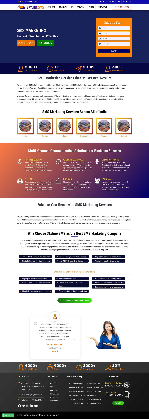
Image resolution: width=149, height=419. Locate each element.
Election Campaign (94, 392)
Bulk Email (63, 7)
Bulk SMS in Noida (76, 400)
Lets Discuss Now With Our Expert (74, 300)
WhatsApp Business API (74, 159)
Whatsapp (81, 7)
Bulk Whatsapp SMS (76, 392)
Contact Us (54, 394)
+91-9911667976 (32, 2)
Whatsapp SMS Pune (77, 396)
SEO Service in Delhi (77, 403)
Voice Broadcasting (110, 159)
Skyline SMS (54, 415)
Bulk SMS (51, 7)
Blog (118, 2)
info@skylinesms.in (34, 395)
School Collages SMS (95, 388)
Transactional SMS (76, 384)
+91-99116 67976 (25, 43)
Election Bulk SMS (76, 388)
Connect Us (8, 415)
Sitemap (53, 390)
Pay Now (118, 403)
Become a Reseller (114, 385)
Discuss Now (45, 43)
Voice (91, 7)
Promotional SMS (93, 384)
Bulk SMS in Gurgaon (95, 400)
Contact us (127, 2)
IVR (72, 7)
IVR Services (91, 396)
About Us (53, 383)
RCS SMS (67, 179)
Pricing (111, 2)
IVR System (107, 179)
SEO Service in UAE (94, 403)
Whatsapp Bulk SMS (33, 159)
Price (52, 387)
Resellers (102, 2)
